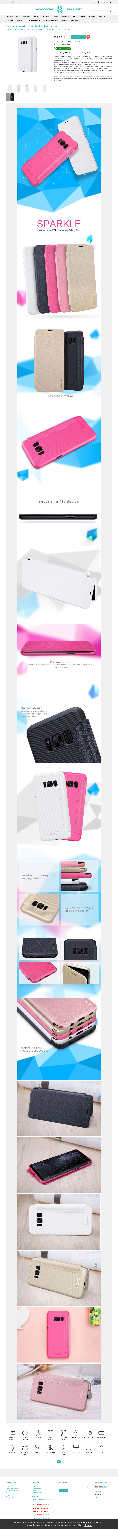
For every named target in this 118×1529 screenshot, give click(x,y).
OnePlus (92, 17)
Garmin (19, 21)
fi (23, 2)
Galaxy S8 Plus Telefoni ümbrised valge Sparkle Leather (53, 29)
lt (10, 2)
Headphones (76, 1434)
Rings (101, 1449)
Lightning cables (63, 1435)
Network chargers (12, 1435)
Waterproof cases (25, 1450)
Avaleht (8, 29)
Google (102, 17)
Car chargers (88, 1434)
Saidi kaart (9, 1499)
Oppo (83, 17)
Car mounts (50, 1449)
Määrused (9, 1486)
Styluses (89, 1449)
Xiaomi (36, 17)
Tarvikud (74, 21)
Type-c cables (50, 1435)
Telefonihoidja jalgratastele (55, 21)
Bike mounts (63, 1450)
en (18, 2)
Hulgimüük (9, 1495)
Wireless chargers (25, 1435)
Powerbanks (101, 1434)
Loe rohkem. (78, 1525)
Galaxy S (21, 29)
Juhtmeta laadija (33, 21)
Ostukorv (106, 2)
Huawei (46, 17)
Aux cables (37, 1434)
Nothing (65, 17)
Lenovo (10, 21)
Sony (75, 17)
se (21, 2)
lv (8, 2)
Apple (17, 17)
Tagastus (9, 1493)
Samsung (15, 29)
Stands (38, 1449)
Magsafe (12, 1449)
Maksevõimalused (12, 1488)
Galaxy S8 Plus (29, 29)
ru (16, 2)
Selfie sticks (76, 1449)
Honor (55, 17)
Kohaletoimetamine (12, 1491)
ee (13, 2)
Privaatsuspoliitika (11, 1497)
